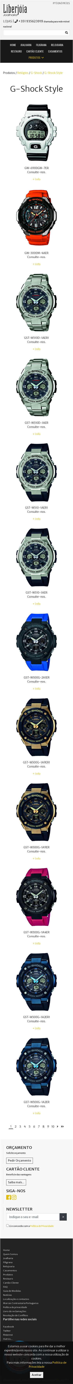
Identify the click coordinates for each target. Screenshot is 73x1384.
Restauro (8, 1278)
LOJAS (7, 21)
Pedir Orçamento (19, 1160)
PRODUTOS (36, 57)
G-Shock (36, 73)
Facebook (8, 1326)
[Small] (33, 33)
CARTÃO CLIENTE (35, 51)
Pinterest (8, 1334)
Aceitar (36, 1375)
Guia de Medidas (12, 1291)
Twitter (7, 1330)
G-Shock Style (53, 73)
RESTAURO (16, 51)
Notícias (7, 1295)
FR (63, 3)
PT (54, 3)
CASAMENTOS (55, 51)
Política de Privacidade (42, 1226)
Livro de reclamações (14, 1311)
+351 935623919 (30, 21)
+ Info (36, 179)
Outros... (7, 1339)
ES (68, 3)
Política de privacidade (15, 1307)
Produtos (8, 1274)
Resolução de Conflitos (15, 1315)
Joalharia (8, 1258)
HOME (13, 45)
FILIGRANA (41, 45)
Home (6, 1250)
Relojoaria (8, 1266)
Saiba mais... (16, 1182)
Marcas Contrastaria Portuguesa (20, 1303)
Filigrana (7, 1262)
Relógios (22, 73)
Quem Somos (10, 1254)
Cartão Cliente (11, 1282)
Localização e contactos (16, 1299)
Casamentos (10, 1270)
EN (59, 3)
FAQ (5, 1286)
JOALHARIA (26, 45)
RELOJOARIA (57, 45)
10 (52, 1126)
